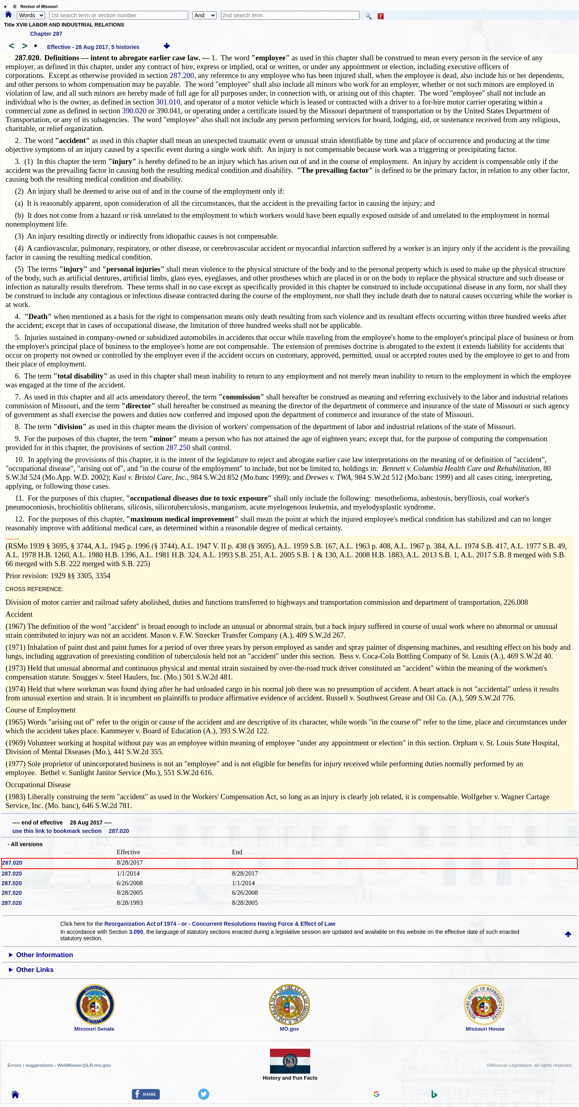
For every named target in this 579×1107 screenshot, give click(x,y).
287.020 (12, 862)
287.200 (182, 75)
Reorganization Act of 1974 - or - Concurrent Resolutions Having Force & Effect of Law (220, 924)
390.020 (135, 110)
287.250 (178, 447)
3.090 (136, 932)
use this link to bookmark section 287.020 (70, 831)
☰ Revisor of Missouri (33, 6)
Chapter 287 (46, 34)
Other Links (34, 970)
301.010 (168, 102)
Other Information (44, 955)
